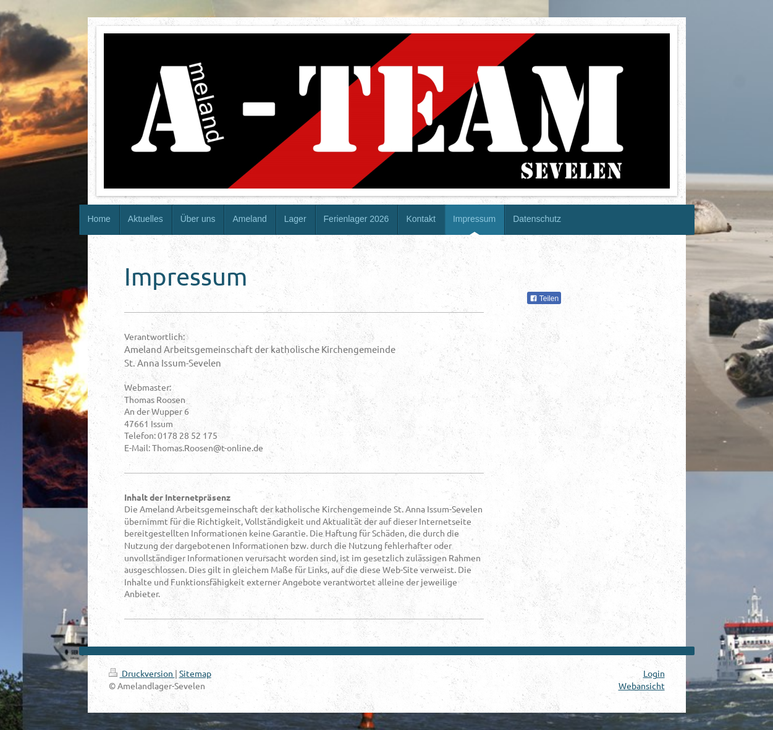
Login (654, 673)
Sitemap (195, 673)
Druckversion (142, 673)
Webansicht (642, 685)
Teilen (544, 298)
